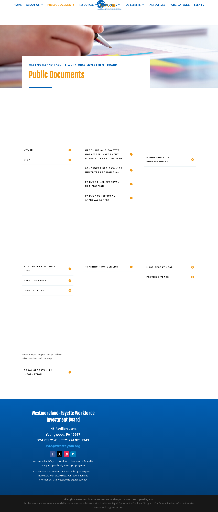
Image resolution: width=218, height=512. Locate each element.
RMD (151, 499)
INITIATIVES (156, 5)
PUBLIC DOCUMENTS (60, 5)
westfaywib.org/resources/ (72, 479)
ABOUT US (33, 5)
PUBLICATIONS (180, 5)
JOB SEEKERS (133, 5)
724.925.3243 (79, 440)
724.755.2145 (47, 440)
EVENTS (199, 5)
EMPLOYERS (109, 5)
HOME (18, 5)
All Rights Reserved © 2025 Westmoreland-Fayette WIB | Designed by (106, 499)
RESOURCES (86, 5)
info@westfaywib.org (63, 446)
